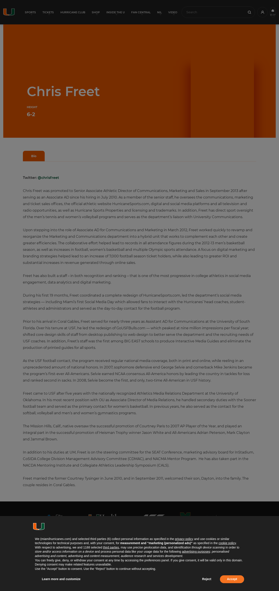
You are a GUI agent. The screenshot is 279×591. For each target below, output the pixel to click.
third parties (111, 547)
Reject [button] (206, 579)
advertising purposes (196, 551)
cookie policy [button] (227, 543)
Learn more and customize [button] (61, 579)
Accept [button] (232, 579)
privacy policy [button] (184, 539)
